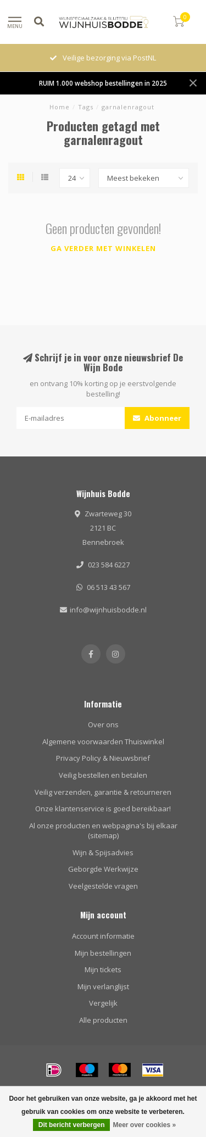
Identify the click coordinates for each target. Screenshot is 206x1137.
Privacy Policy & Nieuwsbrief (103, 758)
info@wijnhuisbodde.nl (108, 610)
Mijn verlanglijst (103, 986)
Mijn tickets (103, 969)
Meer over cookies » (144, 1125)
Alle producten (103, 1020)
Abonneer (157, 418)
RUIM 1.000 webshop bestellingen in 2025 (103, 83)
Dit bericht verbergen (71, 1125)
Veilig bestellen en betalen (103, 775)
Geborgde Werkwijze (103, 869)
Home (59, 107)
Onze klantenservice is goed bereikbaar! (103, 808)
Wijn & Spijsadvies (103, 852)
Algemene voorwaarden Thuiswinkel (103, 741)
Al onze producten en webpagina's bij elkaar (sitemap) (103, 831)
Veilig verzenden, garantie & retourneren (103, 792)
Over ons (103, 724)
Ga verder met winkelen (103, 248)
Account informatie (103, 936)
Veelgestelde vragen (103, 886)
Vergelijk (103, 1003)
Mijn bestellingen (103, 953)
